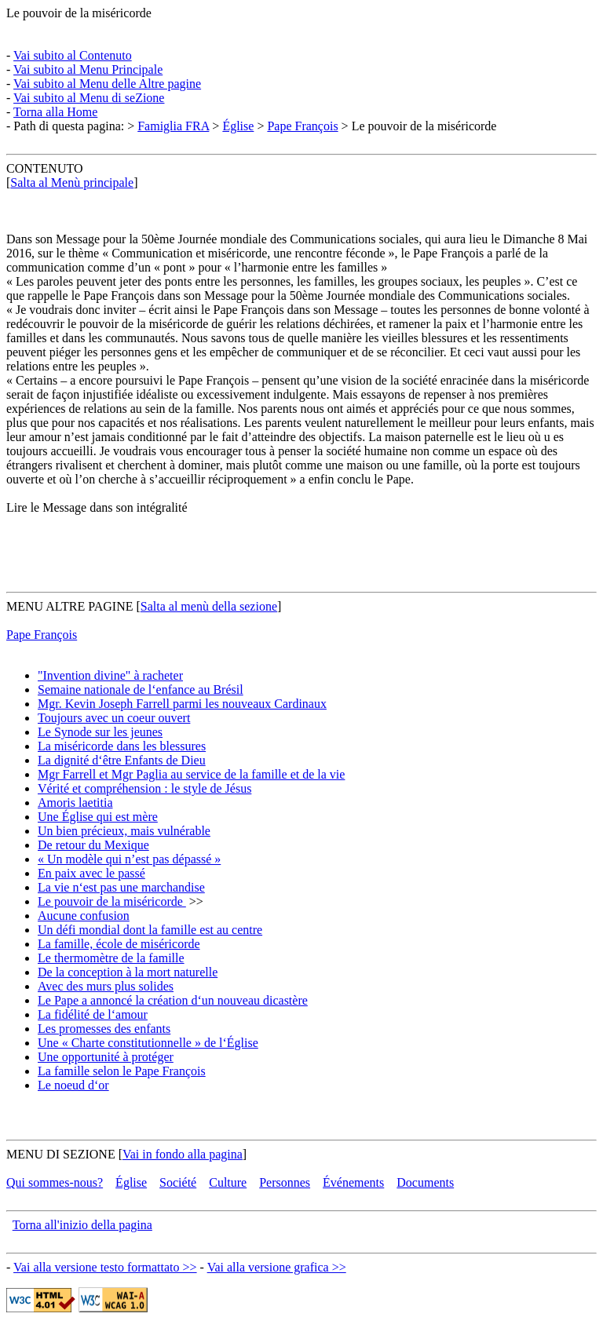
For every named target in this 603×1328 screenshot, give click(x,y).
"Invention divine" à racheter (110, 675)
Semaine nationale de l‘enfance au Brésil (140, 689)
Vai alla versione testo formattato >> (105, 1267)
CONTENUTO (44, 168)
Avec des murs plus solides (106, 986)
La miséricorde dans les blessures (122, 746)
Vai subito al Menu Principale (88, 69)
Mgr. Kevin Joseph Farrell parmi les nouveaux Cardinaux (182, 703)
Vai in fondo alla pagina (182, 1154)
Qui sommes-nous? (54, 1182)
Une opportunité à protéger (106, 1056)
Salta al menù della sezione (209, 606)
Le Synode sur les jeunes (100, 732)
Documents (425, 1182)
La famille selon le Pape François (122, 1071)
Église (238, 126)
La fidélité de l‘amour (93, 1014)
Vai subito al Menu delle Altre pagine (107, 83)
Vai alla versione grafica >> (276, 1267)
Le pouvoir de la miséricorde (79, 13)
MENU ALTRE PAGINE (69, 606)
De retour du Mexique (93, 845)
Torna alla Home (55, 112)
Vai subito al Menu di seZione (88, 97)
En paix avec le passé (91, 873)
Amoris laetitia (75, 802)
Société (177, 1182)
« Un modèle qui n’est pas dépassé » (129, 859)
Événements (353, 1182)
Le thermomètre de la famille (111, 958)
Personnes (284, 1182)
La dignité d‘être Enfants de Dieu (122, 760)
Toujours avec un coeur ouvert (114, 717)
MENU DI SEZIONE (60, 1154)
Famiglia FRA (173, 126)
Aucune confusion (84, 915)
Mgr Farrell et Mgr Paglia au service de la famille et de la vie (191, 774)
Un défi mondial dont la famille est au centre (150, 929)
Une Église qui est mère (98, 816)
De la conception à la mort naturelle (127, 972)
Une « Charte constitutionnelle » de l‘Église (148, 1042)
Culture (228, 1182)
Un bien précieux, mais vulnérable (124, 830)
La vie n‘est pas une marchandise (121, 887)
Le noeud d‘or (73, 1085)
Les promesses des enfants (104, 1028)
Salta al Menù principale (71, 182)
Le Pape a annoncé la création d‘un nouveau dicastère (173, 1000)
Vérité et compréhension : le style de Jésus (144, 788)
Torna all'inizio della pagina (82, 1224)
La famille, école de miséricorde (119, 943)
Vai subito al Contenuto (72, 55)
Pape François (302, 126)
